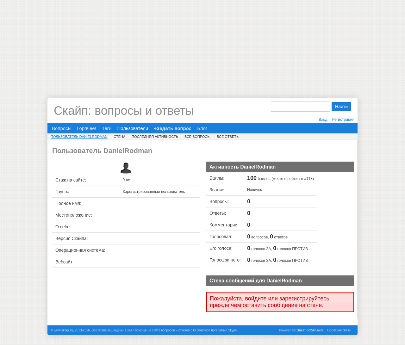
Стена (119, 137)
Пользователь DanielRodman (79, 137)
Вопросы (61, 128)
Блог (202, 128)
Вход (323, 119)
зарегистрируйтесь (304, 298)
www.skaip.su (63, 330)
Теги (107, 128)
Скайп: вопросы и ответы (124, 110)
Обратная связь (339, 330)
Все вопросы (197, 137)
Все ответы (228, 137)
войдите (255, 298)
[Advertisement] (202, 44)
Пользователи (132, 128)
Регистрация (343, 119)
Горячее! (86, 128)
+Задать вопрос (172, 128)
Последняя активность (155, 137)
